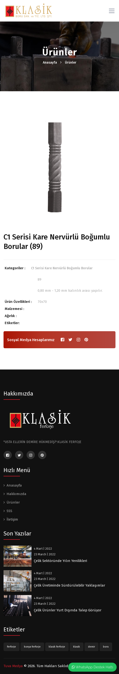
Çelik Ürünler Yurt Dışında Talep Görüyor (67, 610)
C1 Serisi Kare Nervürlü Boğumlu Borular (62, 268)
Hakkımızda (16, 494)
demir (91, 646)
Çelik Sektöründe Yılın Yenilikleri (60, 561)
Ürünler (70, 63)
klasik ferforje (57, 646)
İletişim (12, 519)
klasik (76, 646)
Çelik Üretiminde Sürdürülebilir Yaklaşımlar (69, 585)
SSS (9, 511)
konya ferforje (32, 646)
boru (106, 646)
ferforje (11, 646)
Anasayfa (50, 63)
